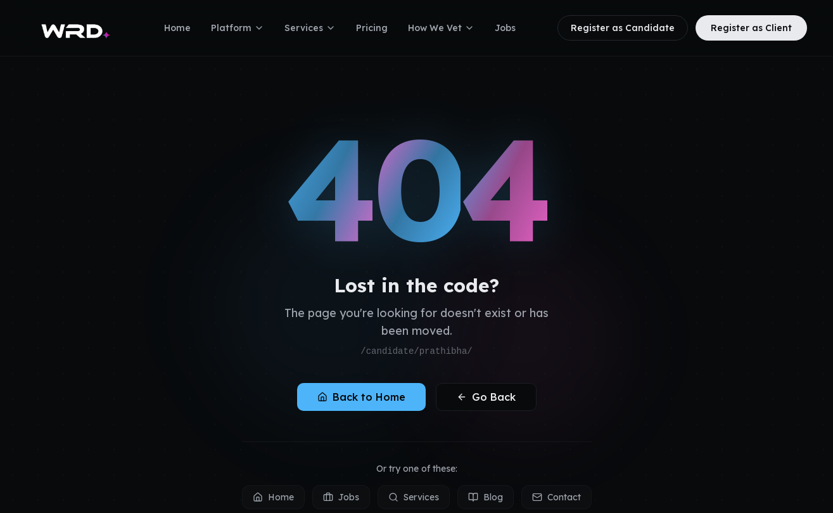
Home (177, 28)
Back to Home (361, 397)
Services (310, 28)
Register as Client (751, 28)
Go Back (486, 397)
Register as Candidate (623, 28)
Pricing (372, 28)
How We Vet (441, 28)
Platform (237, 28)
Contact (556, 497)
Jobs (505, 28)
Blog (485, 497)
